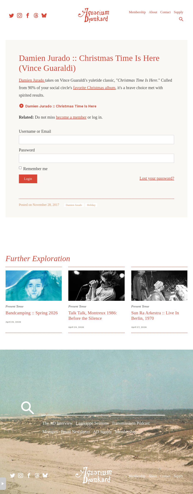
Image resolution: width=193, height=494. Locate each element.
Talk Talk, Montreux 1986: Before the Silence (93, 315)
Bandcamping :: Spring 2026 (33, 312)
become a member (72, 117)
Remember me (36, 168)
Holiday (92, 205)
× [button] (3, 483)
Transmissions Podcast (131, 423)
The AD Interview (57, 423)
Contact (164, 14)
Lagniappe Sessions (92, 423)
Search (180, 21)
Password (28, 150)
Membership (136, 14)
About (152, 14)
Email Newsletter (75, 432)
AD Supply (102, 432)
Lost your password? (155, 178)
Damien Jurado (33, 80)
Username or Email (36, 131)
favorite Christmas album (107, 87)
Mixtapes (50, 432)
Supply (177, 14)
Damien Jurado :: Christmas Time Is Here (61, 106)
